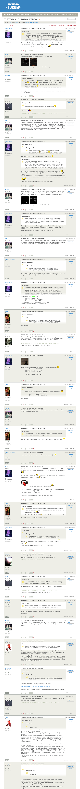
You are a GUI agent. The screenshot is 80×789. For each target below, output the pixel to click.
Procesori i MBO (25, 14)
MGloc (7, 54)
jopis (6, 641)
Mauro (7, 335)
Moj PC (7, 71)
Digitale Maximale (10, 259)
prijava (37, 14)
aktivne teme (50, 14)
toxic (6, 311)
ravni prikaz (61, 25)
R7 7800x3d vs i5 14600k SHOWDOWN (32, 54)
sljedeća (19, 25)
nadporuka (71, 50)
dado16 (7, 554)
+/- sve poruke (52, 25)
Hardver (17, 14)
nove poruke (64, 14)
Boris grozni (8, 28)
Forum (11, 14)
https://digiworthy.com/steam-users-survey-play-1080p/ (35, 686)
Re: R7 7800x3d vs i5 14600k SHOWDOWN (33, 28)
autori (69, 14)
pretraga (74, 14)
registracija (43, 14)
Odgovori (70, 30)
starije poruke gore (71, 25)
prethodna (6, 25)
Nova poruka (71, 19)
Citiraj (70, 32)
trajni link (66, 50)
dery (6, 100)
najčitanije (56, 14)
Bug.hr (6, 14)
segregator (8, 75)
